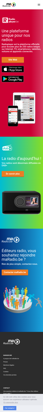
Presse (5, 362)
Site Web (12, 59)
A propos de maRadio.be (11, 358)
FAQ (4, 368)
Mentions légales (8, 365)
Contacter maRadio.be (15, 272)
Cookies (5, 371)
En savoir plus (13, 173)
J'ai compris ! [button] (10, 408)
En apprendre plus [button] (11, 402)
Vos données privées (10, 375)
